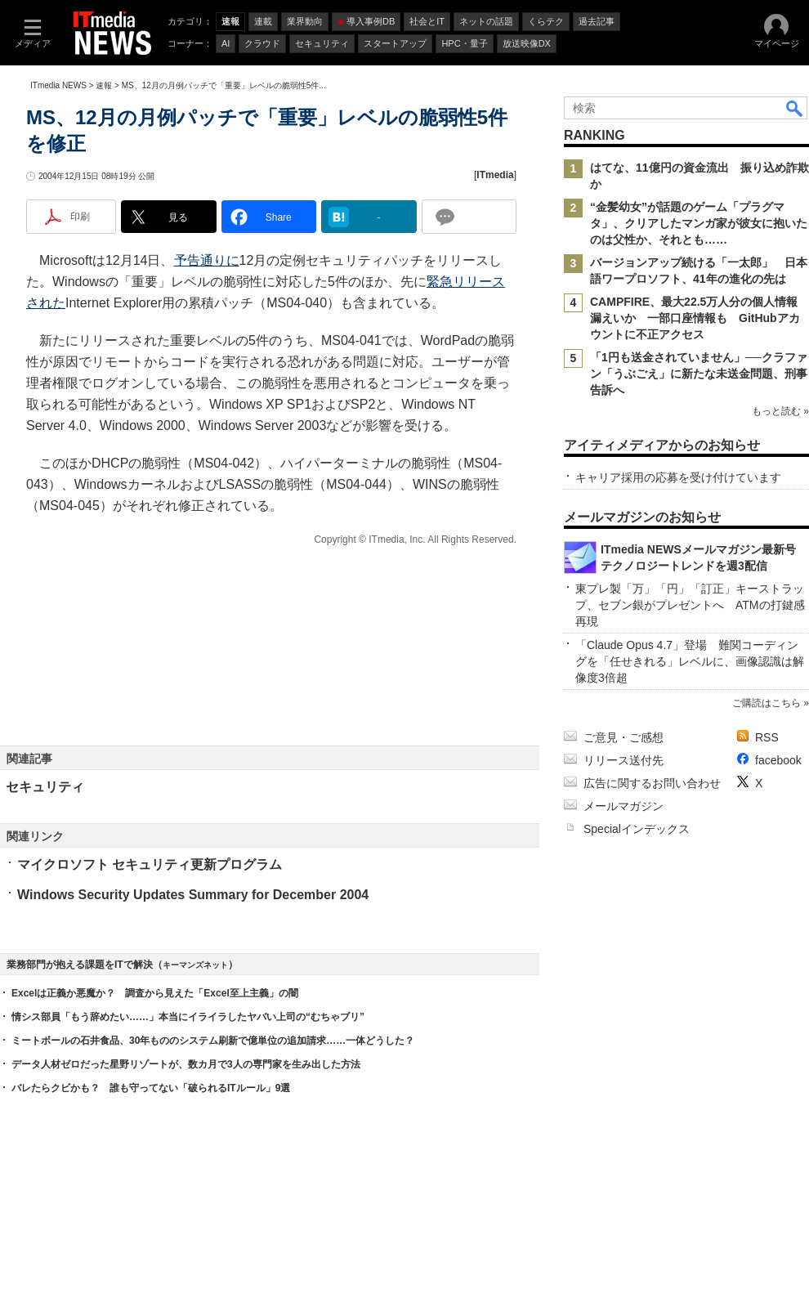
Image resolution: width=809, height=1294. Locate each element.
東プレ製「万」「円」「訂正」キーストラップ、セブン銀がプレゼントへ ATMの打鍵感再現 (690, 605)
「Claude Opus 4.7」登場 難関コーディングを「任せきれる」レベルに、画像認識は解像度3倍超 (689, 661)
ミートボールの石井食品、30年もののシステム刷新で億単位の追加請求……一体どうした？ (212, 1040)
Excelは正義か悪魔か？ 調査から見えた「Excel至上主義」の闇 (154, 993)
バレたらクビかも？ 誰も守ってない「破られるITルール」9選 (150, 1088)
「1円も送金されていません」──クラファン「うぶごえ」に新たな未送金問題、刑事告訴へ (698, 373)
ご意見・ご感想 (623, 737)
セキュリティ (45, 787)
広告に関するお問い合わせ (652, 783)
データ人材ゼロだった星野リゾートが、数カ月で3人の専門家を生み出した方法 (185, 1064)
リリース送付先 (623, 760)
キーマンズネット (195, 964)
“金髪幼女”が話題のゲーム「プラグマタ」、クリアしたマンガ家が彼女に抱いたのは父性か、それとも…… (698, 223)
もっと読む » (780, 411)
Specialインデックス (636, 828)
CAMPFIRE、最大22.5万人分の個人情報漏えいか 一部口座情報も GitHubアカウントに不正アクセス (695, 318)
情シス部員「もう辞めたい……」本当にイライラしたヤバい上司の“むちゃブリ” (187, 1017)
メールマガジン (623, 806)
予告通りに (206, 260)
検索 (795, 107)
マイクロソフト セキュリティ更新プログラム (149, 864)
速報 (104, 85)
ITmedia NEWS (58, 85)
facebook (778, 760)
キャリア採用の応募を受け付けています (678, 477)
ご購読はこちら (766, 703)
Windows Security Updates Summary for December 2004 (193, 895)
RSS (767, 737)
